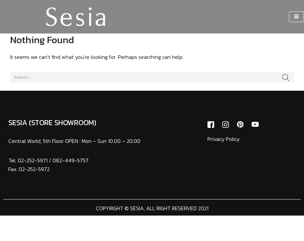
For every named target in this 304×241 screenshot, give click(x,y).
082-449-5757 (70, 160)
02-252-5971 (33, 160)
